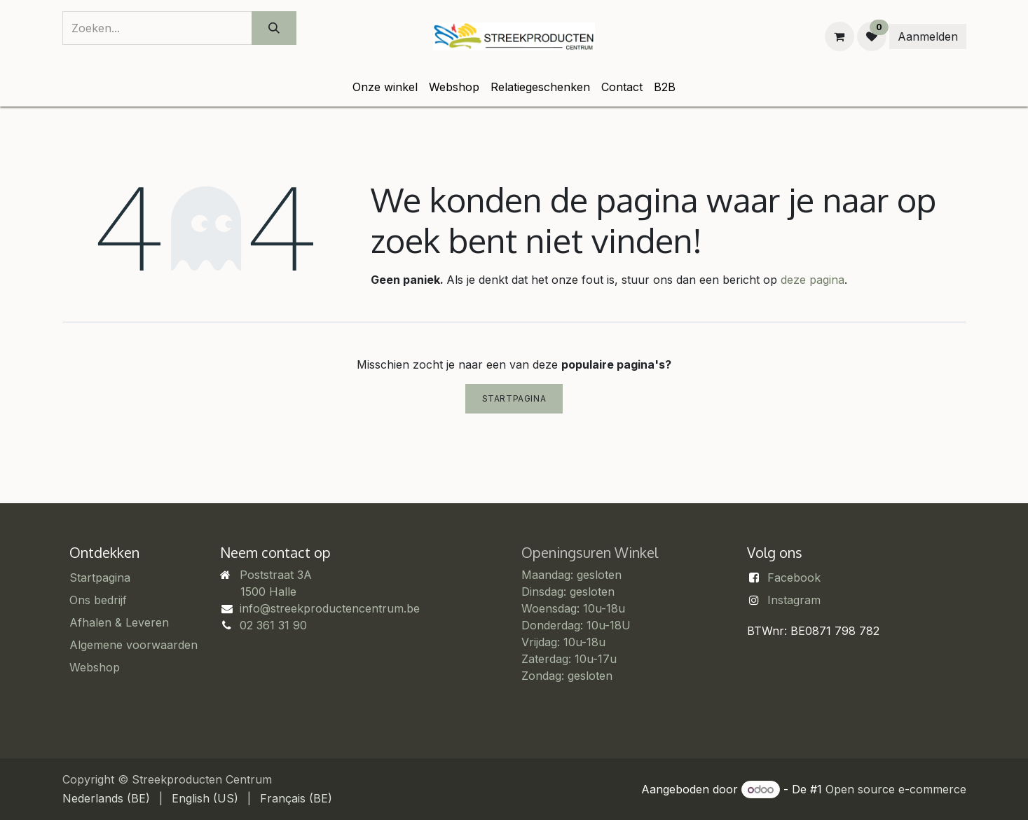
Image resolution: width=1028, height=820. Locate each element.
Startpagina (514, 398)
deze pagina (812, 280)
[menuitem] (385, 87)
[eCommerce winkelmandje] (839, 36)
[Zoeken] (274, 28)
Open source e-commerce (895, 789)
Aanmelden (928, 36)
